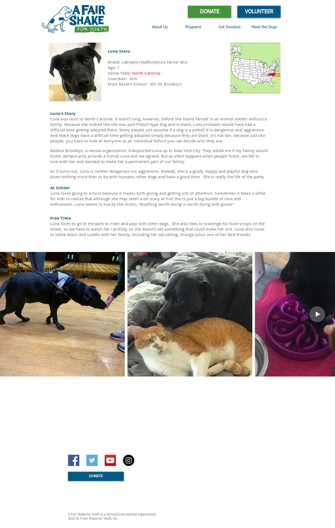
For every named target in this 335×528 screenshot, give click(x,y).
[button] (198, 27)
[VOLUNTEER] (259, 12)
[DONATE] (209, 12)
